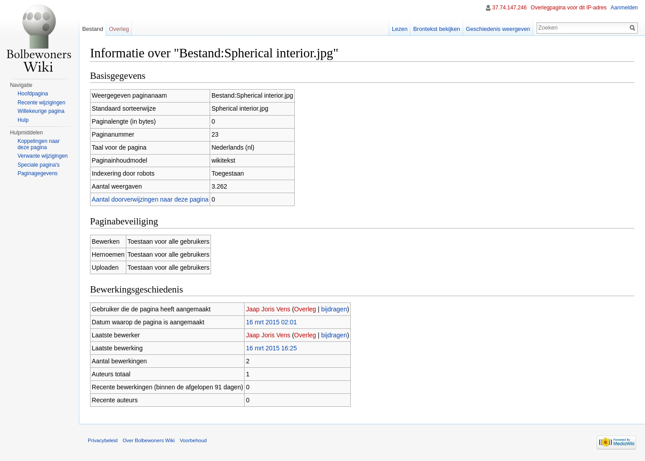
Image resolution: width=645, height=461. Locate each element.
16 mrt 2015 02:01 (271, 322)
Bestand (92, 29)
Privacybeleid (103, 440)
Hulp (23, 120)
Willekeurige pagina (40, 111)
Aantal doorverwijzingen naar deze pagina (150, 199)
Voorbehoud (193, 440)
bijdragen (334, 309)
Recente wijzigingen (41, 102)
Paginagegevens (37, 173)
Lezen (400, 29)
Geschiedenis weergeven (498, 29)
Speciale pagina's (38, 165)
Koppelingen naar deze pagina (38, 144)
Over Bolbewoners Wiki (149, 440)
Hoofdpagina (32, 93)
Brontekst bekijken (436, 29)
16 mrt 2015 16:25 (271, 348)
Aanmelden (624, 7)
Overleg (305, 309)
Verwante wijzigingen (42, 156)
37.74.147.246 (509, 7)
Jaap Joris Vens (268, 309)
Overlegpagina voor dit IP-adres (568, 7)
